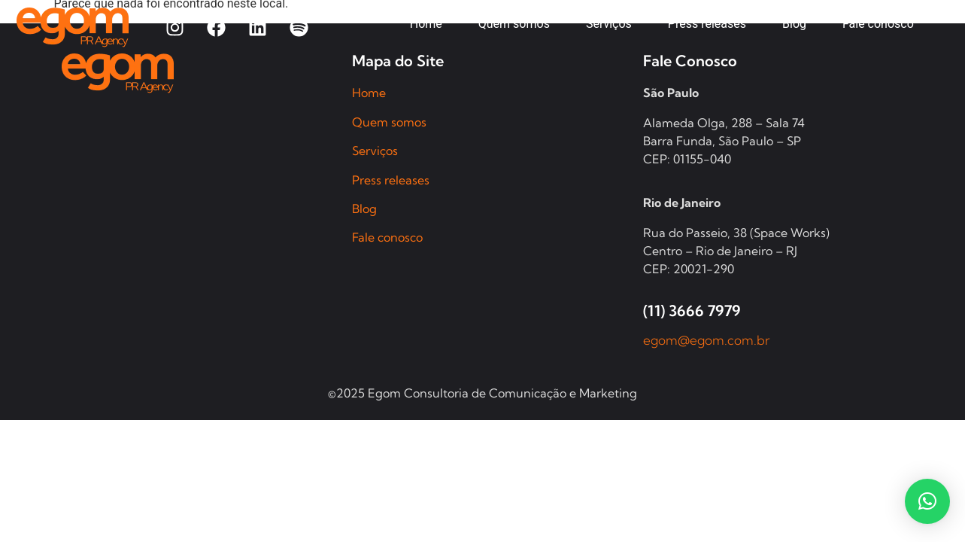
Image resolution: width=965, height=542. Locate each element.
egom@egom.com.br (706, 340)
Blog (364, 208)
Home (369, 92)
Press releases (390, 179)
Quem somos (389, 121)
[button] (927, 501)
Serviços (375, 150)
